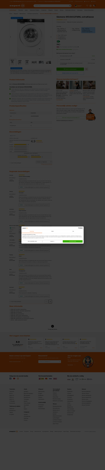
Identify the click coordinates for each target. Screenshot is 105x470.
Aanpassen (52, 241)
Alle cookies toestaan (72, 241)
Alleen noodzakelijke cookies (32, 241)
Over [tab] (73, 231)
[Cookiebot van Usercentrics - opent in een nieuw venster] (77, 228)
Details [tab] (52, 231)
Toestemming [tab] (32, 231)
